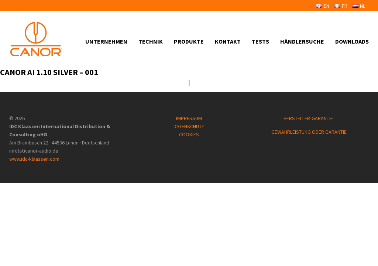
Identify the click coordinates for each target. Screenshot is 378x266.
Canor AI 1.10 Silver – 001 (49, 72)
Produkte (189, 41)
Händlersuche (302, 41)
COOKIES (189, 134)
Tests (260, 41)
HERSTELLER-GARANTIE (309, 118)
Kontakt (228, 41)
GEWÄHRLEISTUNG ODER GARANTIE (309, 132)
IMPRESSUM (189, 118)
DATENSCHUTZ (188, 126)
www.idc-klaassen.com (34, 159)
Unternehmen (106, 41)
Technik (150, 41)
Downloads (352, 41)
